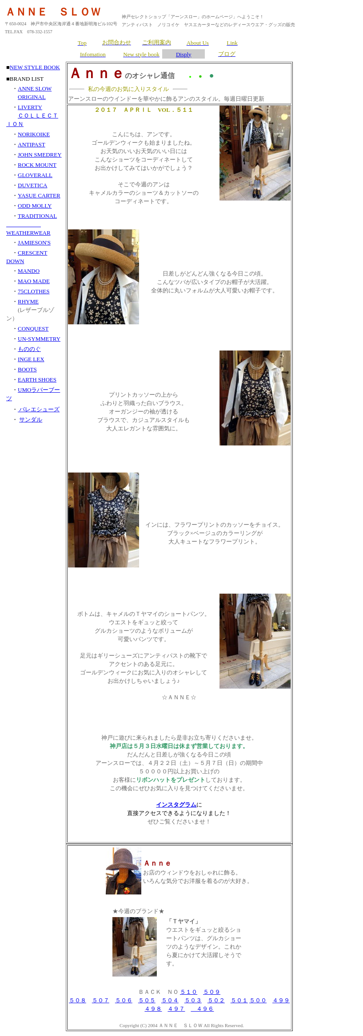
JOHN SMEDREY (40, 154)
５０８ (77, 1000)
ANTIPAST (31, 144)
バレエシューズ (39, 409)
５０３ (193, 1000)
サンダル (30, 419)
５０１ (239, 1000)
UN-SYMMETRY (39, 338)
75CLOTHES (34, 291)
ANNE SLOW (35, 88)
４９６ (202, 1008)
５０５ (147, 1000)
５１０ (188, 992)
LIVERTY (30, 107)
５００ (258, 1000)
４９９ (281, 1000)
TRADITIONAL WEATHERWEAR (31, 224)
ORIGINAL (32, 97)
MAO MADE (34, 281)
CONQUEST (33, 328)
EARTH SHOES (37, 379)
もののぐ (29, 349)
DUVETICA (32, 185)
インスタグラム (176, 804)
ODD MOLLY (35, 205)
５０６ (123, 1000)
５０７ (100, 1000)
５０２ (216, 1000)
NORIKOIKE (34, 134)
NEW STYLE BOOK (35, 67)
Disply (183, 54)
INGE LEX (31, 359)
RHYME (28, 301)
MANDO (29, 271)
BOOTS (27, 369)
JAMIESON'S (34, 242)
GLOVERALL (35, 175)
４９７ (176, 1008)
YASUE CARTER (39, 195)
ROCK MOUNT (37, 165)
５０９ (211, 992)
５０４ (170, 1000)
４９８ (153, 1008)
